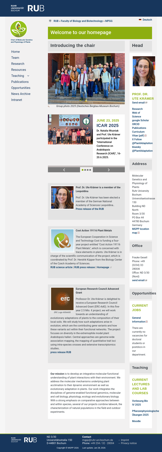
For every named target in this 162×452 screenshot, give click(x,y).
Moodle (136, 421)
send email (138, 280)
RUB (56, 21)
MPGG (108, 21)
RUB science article (61, 267)
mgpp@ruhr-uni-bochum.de (97, 440)
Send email (138, 102)
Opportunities (24, 87)
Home (21, 51)
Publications (24, 81)
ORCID (136, 124)
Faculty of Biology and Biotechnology (82, 21)
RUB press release (84, 267)
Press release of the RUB (90, 208)
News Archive (24, 93)
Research (23, 63)
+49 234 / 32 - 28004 (102, 443)
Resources (24, 69)
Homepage (103, 267)
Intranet (22, 99)
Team (21, 57)
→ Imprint (123, 440)
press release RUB (60, 352)
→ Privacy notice (127, 443)
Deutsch (147, 19)
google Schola (140, 120)
